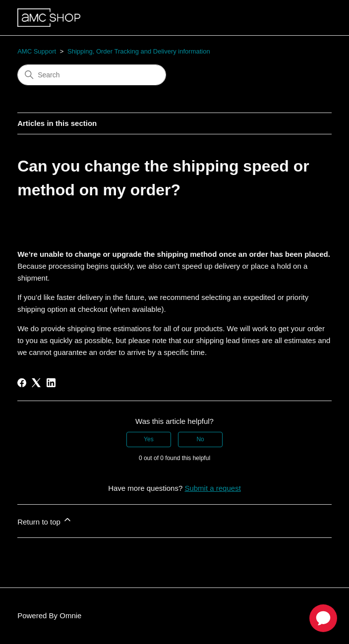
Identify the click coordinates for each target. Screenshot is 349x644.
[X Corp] (36, 382)
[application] (323, 618)
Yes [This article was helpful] (149, 439)
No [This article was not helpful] (200, 439)
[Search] (92, 75)
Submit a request (212, 488)
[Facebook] (21, 382)
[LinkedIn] (51, 382)
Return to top (44, 520)
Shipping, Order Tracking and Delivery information (138, 51)
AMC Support (36, 51)
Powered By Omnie (49, 615)
